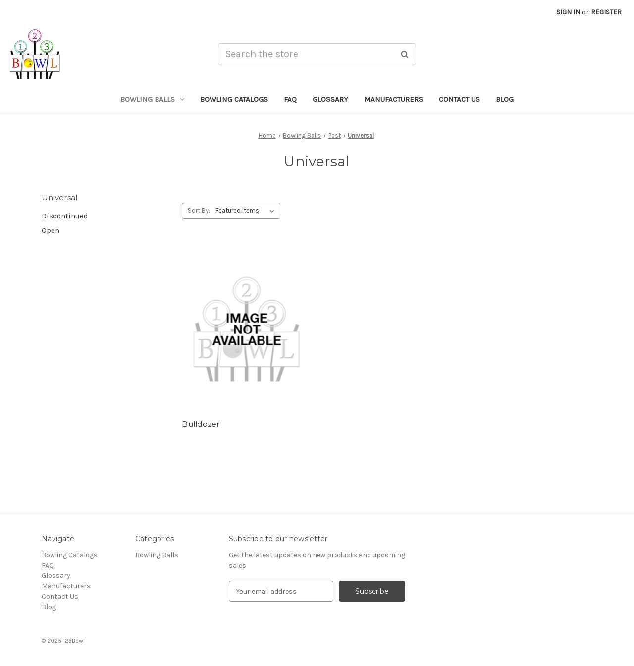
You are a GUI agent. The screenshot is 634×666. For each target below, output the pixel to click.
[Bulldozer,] (246, 328)
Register (606, 12)
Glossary (330, 99)
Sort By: (199, 210)
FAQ (290, 99)
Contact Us (459, 99)
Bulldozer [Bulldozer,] (200, 423)
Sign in (568, 12)
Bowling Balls (152, 99)
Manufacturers (393, 99)
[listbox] (247, 210)
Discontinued (65, 215)
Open (50, 230)
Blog (505, 99)
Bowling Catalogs (234, 99)
